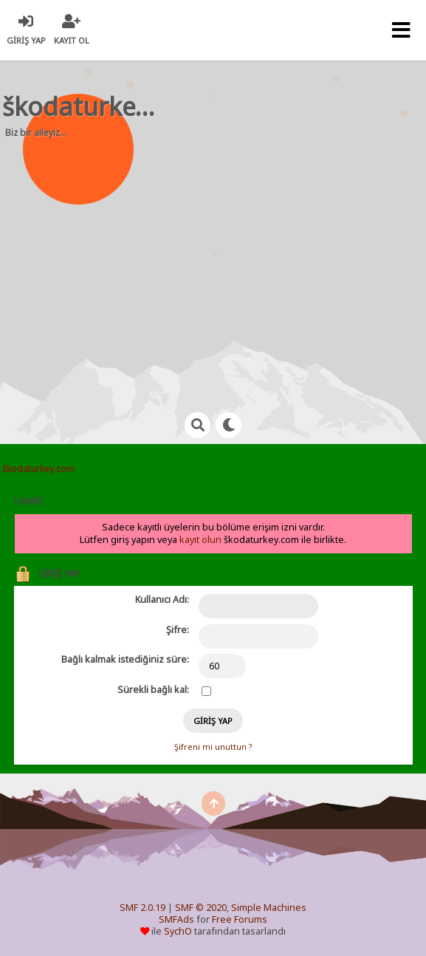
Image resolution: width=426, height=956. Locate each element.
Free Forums (239, 919)
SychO (178, 931)
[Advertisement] (221, 266)
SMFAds (176, 919)
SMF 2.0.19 (142, 907)
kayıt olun (200, 539)
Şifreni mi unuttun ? (213, 747)
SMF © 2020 (201, 907)
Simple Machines (268, 907)
